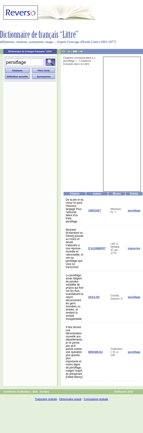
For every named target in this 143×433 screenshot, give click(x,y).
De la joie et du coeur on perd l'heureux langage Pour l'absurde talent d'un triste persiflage (74, 210)
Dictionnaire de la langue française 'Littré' (30, 51)
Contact (44, 391)
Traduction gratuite (46, 399)
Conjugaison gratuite (96, 399)
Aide (35, 391)
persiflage (134, 210)
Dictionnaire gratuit (70, 399)
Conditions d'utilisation (16, 391)
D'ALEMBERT (97, 248)
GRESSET (94, 210)
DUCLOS (94, 297)
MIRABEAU (95, 352)
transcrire (134, 248)
